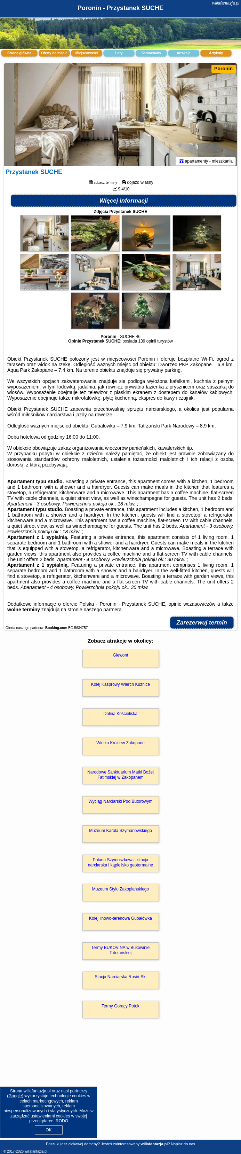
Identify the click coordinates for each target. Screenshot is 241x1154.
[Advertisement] (120, 1087)
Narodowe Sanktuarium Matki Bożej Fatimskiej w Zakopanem (120, 776)
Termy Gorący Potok (120, 1007)
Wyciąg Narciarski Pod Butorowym (121, 802)
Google (15, 1095)
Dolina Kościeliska (120, 715)
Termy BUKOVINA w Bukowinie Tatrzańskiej (120, 951)
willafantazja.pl (225, 3)
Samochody (151, 53)
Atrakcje (183, 53)
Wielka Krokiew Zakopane (120, 744)
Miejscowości (86, 53)
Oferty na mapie (54, 53)
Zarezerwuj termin (202, 624)
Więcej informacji (123, 202)
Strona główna (19, 53)
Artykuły (216, 53)
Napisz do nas (183, 1144)
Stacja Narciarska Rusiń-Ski (120, 978)
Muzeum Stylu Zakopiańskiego (120, 890)
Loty (118, 53)
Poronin (223, 68)
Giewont (120, 656)
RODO (62, 1120)
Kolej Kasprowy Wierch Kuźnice (120, 685)
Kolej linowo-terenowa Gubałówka (120, 919)
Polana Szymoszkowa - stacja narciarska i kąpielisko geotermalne (120, 864)
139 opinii (147, 342)
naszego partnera (102, 611)
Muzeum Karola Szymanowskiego (120, 832)
